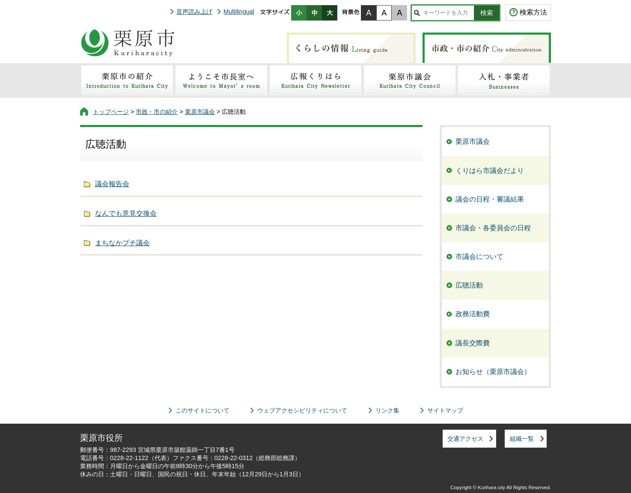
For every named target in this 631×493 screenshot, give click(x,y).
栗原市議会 (200, 111)
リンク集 (387, 410)
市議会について (479, 256)
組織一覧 (522, 438)
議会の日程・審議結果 (489, 199)
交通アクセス (465, 438)
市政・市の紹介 (157, 111)
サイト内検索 (417, 13)
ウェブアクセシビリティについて (302, 410)
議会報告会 (112, 183)
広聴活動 (469, 285)
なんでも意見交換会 (126, 213)
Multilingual (238, 11)
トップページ (111, 111)
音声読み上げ (194, 11)
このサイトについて (202, 410)
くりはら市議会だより (489, 170)
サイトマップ (445, 410)
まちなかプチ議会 (122, 242)
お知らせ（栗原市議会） (493, 371)
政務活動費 (472, 314)
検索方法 (533, 12)
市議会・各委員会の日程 (493, 228)
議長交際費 (472, 343)
